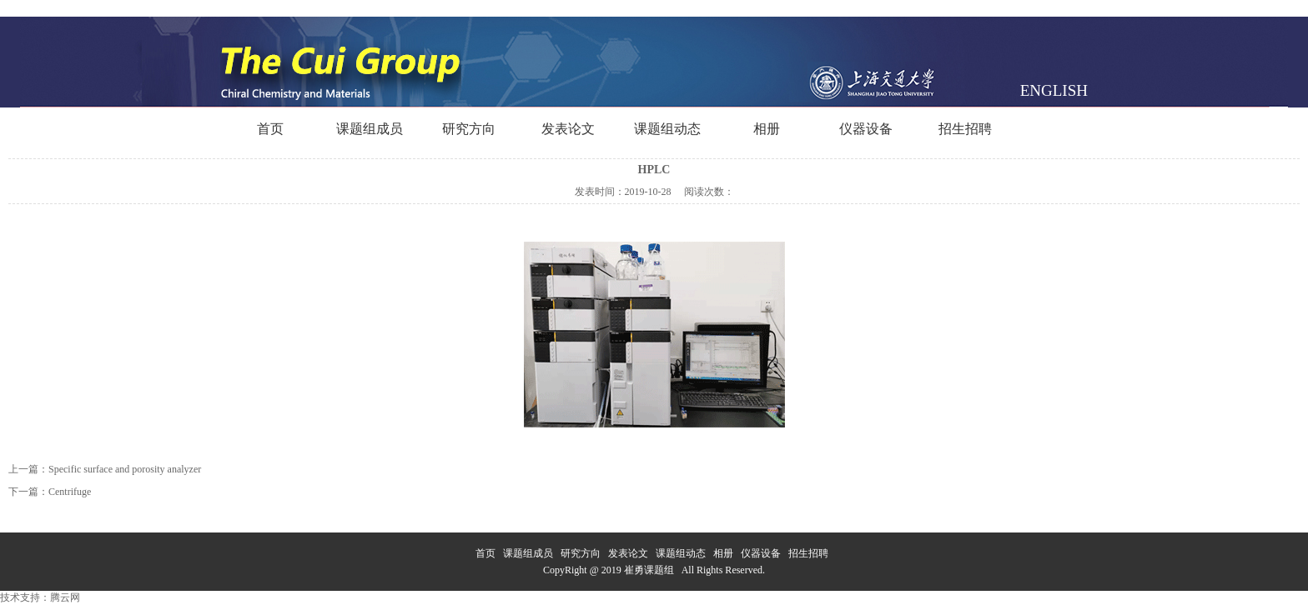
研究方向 (469, 129)
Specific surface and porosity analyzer (124, 469)
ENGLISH (1054, 90)
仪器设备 (866, 129)
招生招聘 (965, 129)
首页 (270, 129)
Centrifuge (69, 492)
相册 (766, 129)
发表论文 (568, 129)
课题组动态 (667, 129)
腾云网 (65, 597)
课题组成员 (369, 129)
